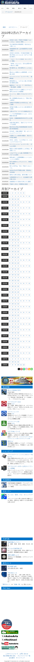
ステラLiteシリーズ (14, 431)
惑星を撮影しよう (13, 555)
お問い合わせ (24, 653)
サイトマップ (20, 658)
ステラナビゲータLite (25, 436)
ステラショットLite (13, 438)
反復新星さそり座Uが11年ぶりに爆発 (20, 181)
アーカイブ (8, 12)
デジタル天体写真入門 (15, 548)
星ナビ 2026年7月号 (14, 390)
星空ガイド (6, 584)
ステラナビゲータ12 (14, 402)
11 (15, 199)
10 (12, 199)
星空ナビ (10, 441)
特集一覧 (17, 584)
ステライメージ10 (13, 421)
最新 (4, 27)
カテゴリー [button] (13, 27)
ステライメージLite (24, 438)
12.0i (13, 404)
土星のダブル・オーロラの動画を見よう (21, 111)
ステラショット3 (13, 411)
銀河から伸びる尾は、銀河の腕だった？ (21, 174)
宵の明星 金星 (12, 566)
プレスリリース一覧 (23, 656)
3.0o (13, 413)
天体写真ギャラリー (14, 542)
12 (18, 199)
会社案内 (12, 658)
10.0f (13, 423)
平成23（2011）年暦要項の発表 (19, 184)
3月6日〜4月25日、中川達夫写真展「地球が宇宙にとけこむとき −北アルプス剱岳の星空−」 (21, 54)
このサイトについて (11, 653)
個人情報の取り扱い (9, 656)
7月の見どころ (12, 573)
